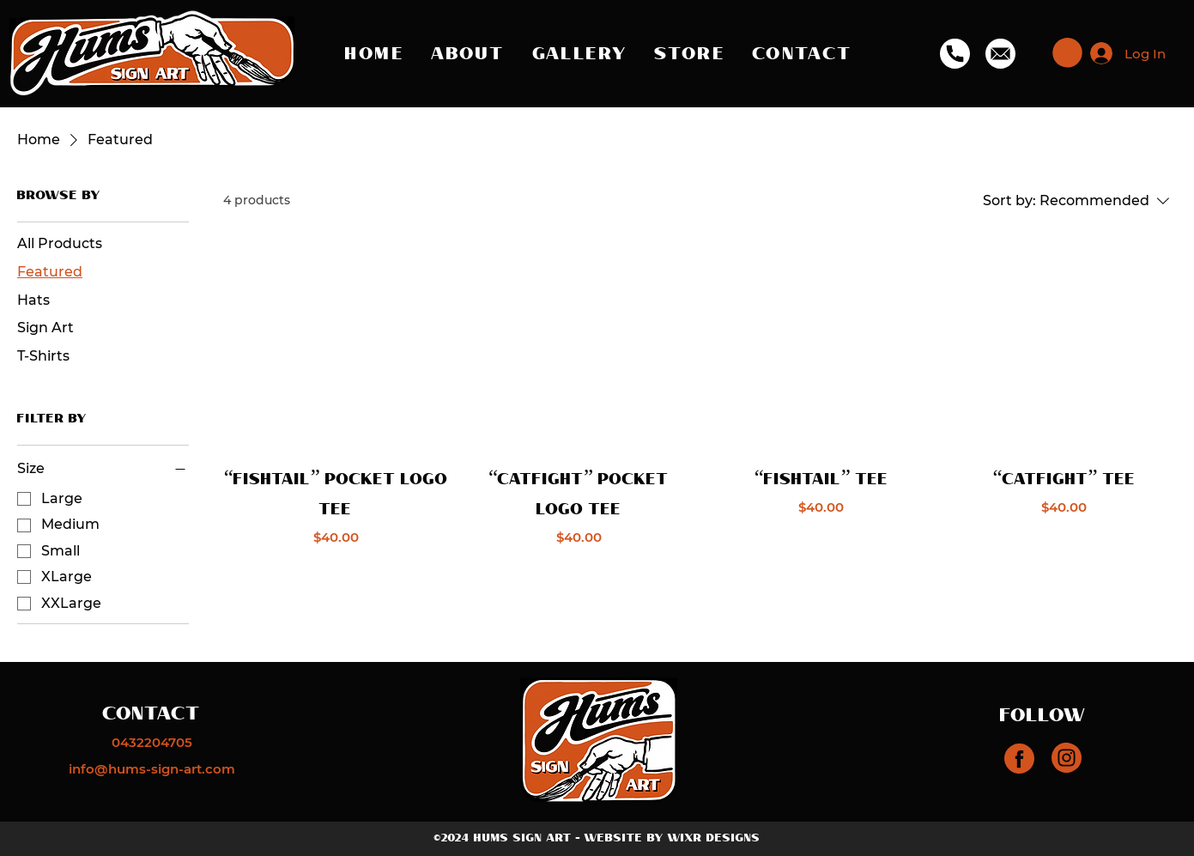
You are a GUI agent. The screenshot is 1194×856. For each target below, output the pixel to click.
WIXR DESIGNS (714, 838)
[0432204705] (151, 742)
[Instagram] (1019, 758)
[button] (1067, 53)
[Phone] (954, 53)
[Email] (1000, 53)
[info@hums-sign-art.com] (151, 769)
